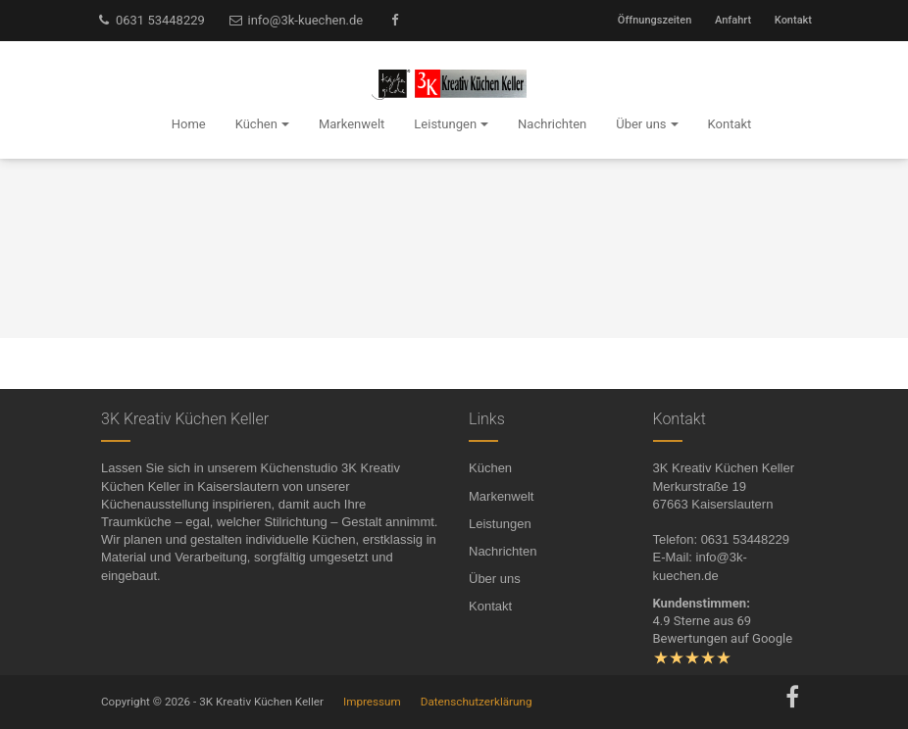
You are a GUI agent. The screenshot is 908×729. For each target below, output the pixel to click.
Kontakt (793, 20)
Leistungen (500, 523)
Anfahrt (733, 20)
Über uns (495, 578)
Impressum (372, 701)
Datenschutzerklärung (476, 701)
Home (189, 124)
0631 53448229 (150, 20)
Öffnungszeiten (654, 20)
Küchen (490, 468)
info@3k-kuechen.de (296, 20)
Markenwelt (501, 496)
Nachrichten (502, 551)
